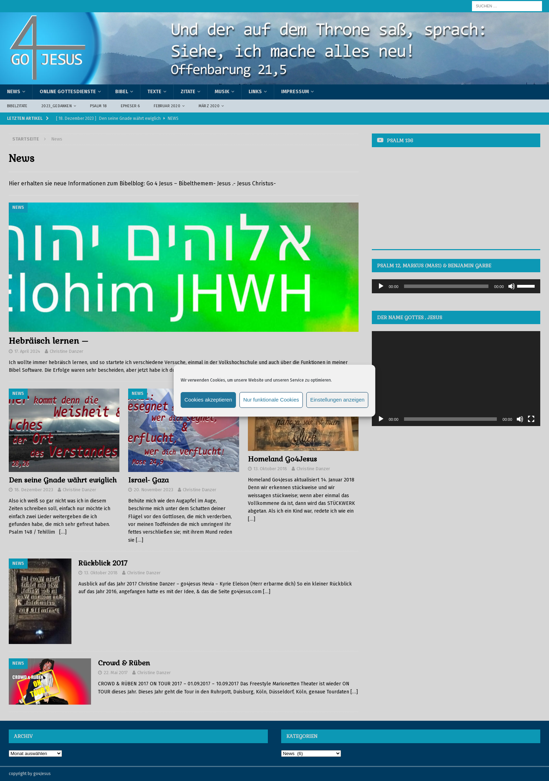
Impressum (295, 92)
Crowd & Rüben (124, 662)
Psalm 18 (98, 106)
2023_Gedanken (56, 106)
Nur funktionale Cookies (271, 400)
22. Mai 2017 (116, 672)
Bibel (121, 92)
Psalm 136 (400, 140)
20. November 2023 (153, 489)
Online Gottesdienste (68, 92)
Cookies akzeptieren (208, 400)
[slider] (446, 286)
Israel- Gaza (148, 480)
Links (255, 92)
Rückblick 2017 (102, 563)
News (13, 92)
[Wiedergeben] (380, 286)
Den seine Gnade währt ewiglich (63, 480)
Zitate (188, 92)
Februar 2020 (167, 106)
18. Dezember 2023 (33, 489)
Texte (154, 92)
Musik (222, 92)
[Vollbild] (531, 419)
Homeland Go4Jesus (282, 459)
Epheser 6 (130, 106)
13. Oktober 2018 (270, 468)
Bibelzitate (17, 106)
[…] (63, 532)
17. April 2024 (27, 351)
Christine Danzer (66, 351)
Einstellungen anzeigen (337, 400)
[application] (456, 286)
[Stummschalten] (511, 286)
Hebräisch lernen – (48, 340)
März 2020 (209, 106)
